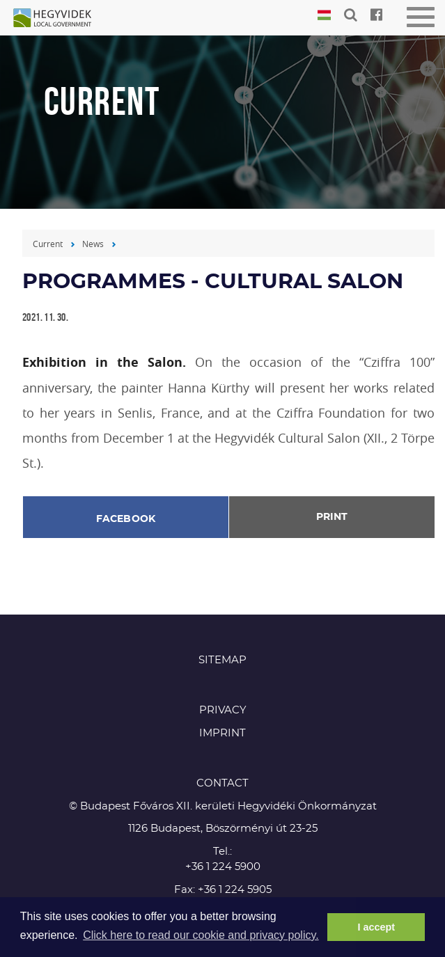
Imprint (222, 733)
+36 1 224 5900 (222, 867)
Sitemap (222, 660)
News (93, 243)
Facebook (126, 519)
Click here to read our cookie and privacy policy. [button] (201, 935)
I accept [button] (376, 927)
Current (48, 243)
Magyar (324, 15)
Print (332, 517)
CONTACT (222, 783)
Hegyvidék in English (59, 19)
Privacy (223, 710)
